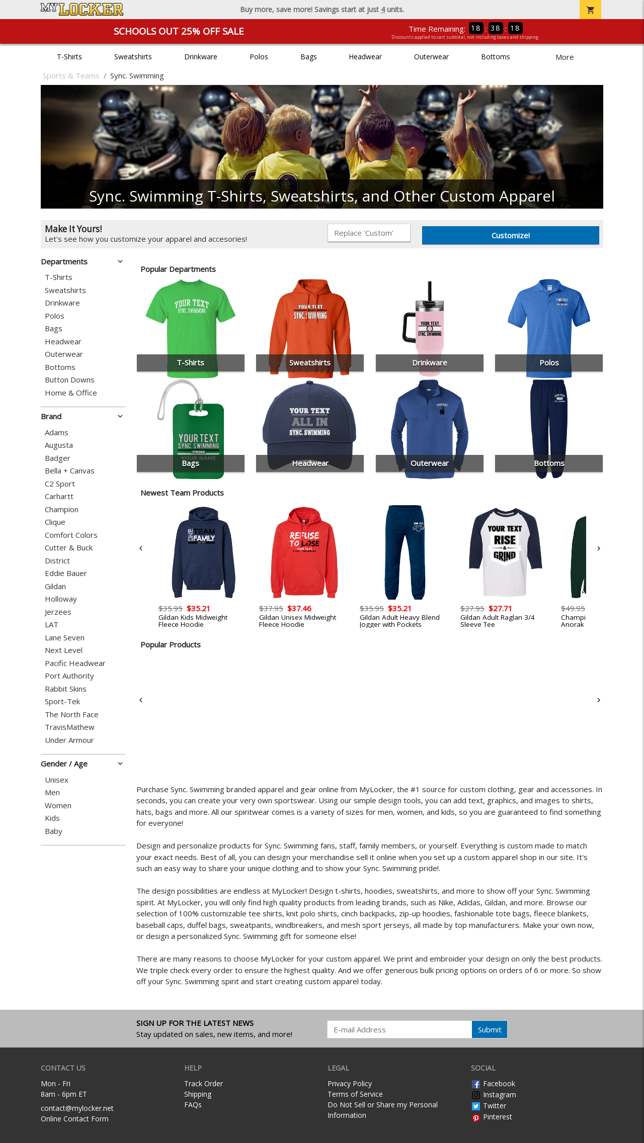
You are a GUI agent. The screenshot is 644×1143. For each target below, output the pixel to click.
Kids (52, 818)
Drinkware (200, 56)
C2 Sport (60, 484)
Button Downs (70, 379)
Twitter (488, 1105)
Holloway (61, 599)
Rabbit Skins (66, 689)
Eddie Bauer (66, 573)
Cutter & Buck (69, 547)
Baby (53, 831)
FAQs (193, 1104)
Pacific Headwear (75, 663)
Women (58, 805)
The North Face (72, 714)
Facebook (493, 1083)
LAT (51, 624)
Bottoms (495, 56)
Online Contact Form (75, 1118)
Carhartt (59, 496)
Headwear (365, 56)
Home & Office (71, 393)
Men (52, 792)
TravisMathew (70, 727)
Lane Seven (65, 637)
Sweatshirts (133, 56)
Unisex (56, 780)
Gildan (55, 586)
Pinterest (491, 1116)
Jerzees (58, 612)
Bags (308, 56)
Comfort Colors (71, 535)
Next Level (64, 650)
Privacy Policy (350, 1083)
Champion (61, 509)
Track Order (203, 1083)
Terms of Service (355, 1094)
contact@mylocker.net (77, 1108)
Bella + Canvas (70, 470)
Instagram (493, 1094)
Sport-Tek (62, 701)
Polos (259, 56)
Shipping (197, 1094)
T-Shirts (69, 56)
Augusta (59, 445)
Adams (56, 432)
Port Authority (69, 676)
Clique (55, 522)
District (57, 560)
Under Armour (69, 740)
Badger (57, 458)
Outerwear (431, 56)
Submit (490, 1029)
